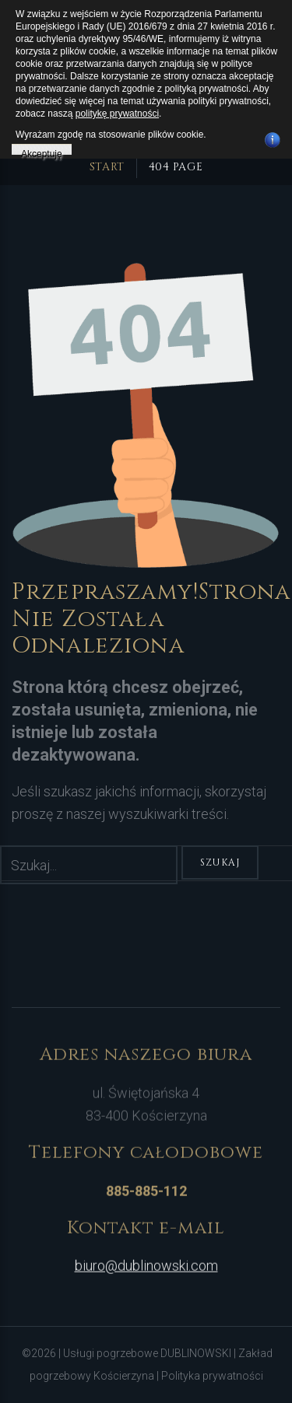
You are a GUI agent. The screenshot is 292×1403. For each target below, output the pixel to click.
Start (107, 166)
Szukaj (220, 862)
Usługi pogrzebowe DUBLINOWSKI (148, 1353)
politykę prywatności (117, 113)
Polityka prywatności (212, 1376)
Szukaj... (0, 845)
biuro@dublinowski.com (146, 1261)
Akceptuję (41, 152)
